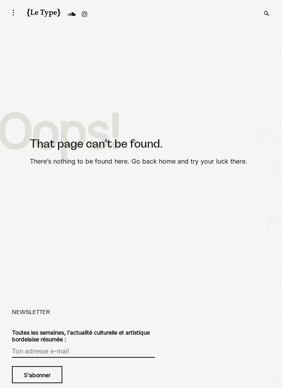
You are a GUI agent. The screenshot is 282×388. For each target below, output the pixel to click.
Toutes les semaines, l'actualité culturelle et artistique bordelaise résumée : (81, 336)
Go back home (153, 161)
